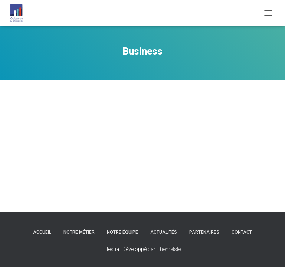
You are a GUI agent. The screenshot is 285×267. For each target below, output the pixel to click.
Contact (242, 232)
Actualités (163, 232)
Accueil (42, 232)
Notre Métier (79, 232)
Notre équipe (122, 232)
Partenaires (204, 232)
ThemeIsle (169, 249)
